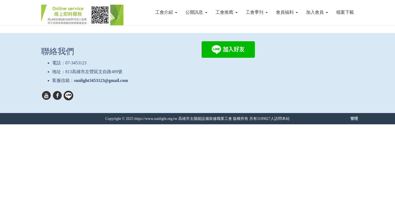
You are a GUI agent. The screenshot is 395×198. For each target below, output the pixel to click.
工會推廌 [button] (227, 12)
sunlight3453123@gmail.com (101, 80)
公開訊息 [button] (196, 12)
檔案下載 (345, 12)
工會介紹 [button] (166, 12)
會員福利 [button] (287, 12)
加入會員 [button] (317, 12)
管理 (354, 118)
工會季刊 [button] (257, 12)
